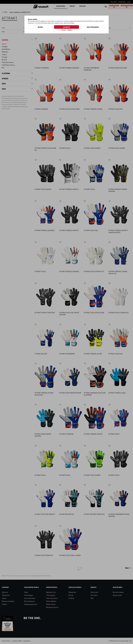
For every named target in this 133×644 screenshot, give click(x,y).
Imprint (69, 30)
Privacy (63, 30)
